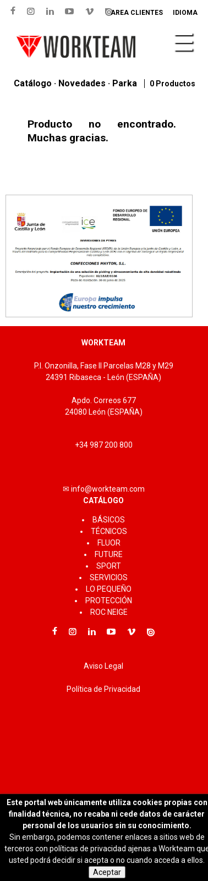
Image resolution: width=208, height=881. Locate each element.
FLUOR (109, 542)
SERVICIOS (109, 577)
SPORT (108, 565)
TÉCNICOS (109, 531)
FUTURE (109, 554)
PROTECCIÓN (108, 600)
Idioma (185, 12)
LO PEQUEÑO (109, 589)
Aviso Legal (103, 666)
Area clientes (137, 12)
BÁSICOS (108, 519)
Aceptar (107, 872)
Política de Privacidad (103, 689)
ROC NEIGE (109, 612)
